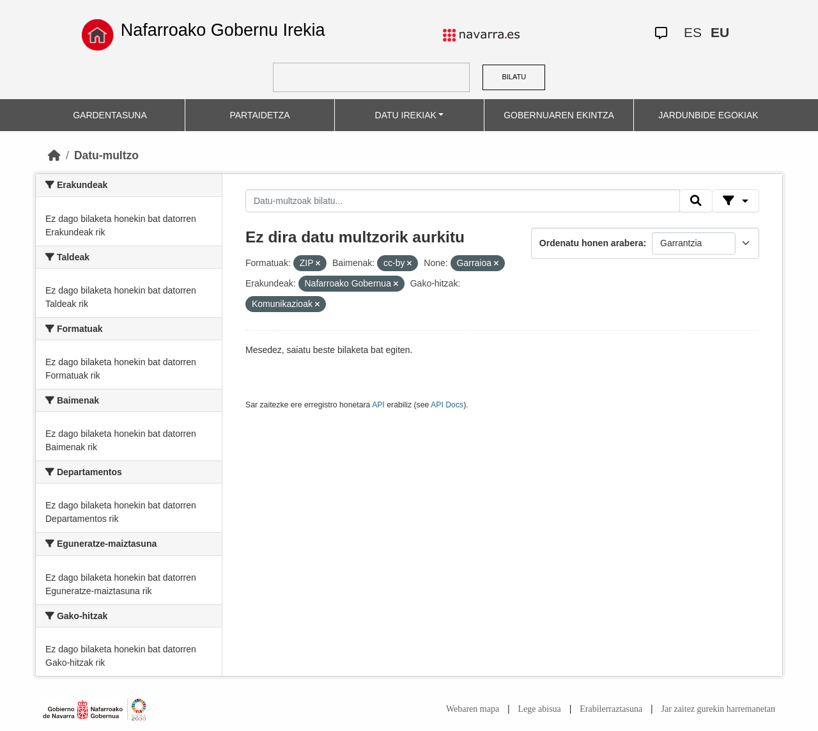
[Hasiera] (54, 155)
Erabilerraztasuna (611, 709)
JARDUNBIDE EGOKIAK (708, 115)
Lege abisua (539, 709)
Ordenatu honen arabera (591, 243)
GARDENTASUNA (110, 115)
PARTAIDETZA (259, 115)
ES (693, 32)
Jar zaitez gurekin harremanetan (718, 709)
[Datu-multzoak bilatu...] (462, 200)
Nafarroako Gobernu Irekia (223, 30)
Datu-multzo (106, 155)
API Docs (447, 404)
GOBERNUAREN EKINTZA (559, 115)
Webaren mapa (472, 709)
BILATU (514, 77)
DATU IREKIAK (405, 115)
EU (720, 32)
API (378, 404)
